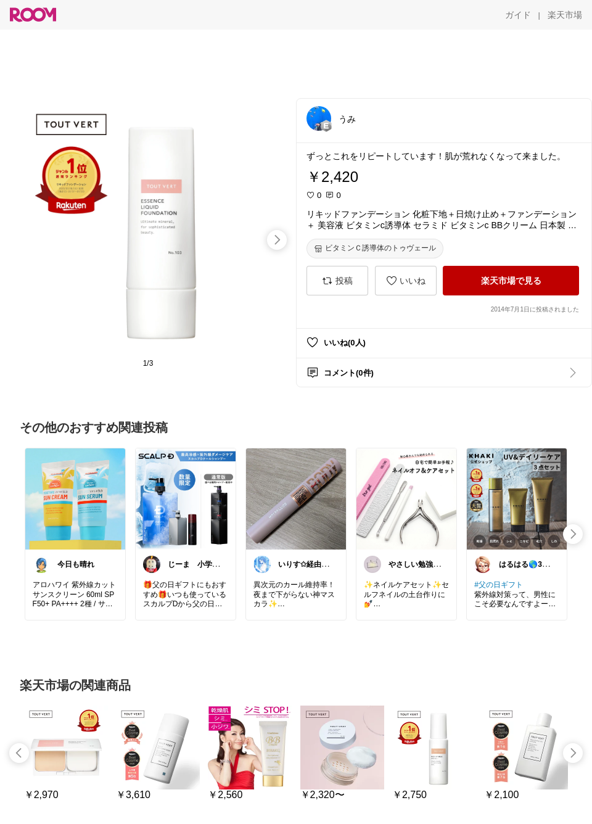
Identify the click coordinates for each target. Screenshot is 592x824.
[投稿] (337, 280)
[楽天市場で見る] (511, 280)
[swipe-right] (277, 240)
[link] (75, 498)
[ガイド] (518, 14)
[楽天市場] (565, 14)
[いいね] (406, 280)
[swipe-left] (19, 753)
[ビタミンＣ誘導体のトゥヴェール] (374, 248)
